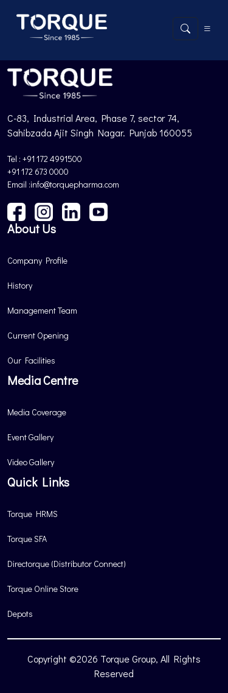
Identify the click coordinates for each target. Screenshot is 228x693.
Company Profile (37, 260)
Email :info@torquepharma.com (63, 184)
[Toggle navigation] (207, 28)
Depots (20, 613)
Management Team (42, 310)
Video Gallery (30, 462)
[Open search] (185, 28)
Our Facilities (31, 360)
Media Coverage (36, 412)
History (19, 285)
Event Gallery (30, 437)
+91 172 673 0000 (38, 171)
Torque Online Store (42, 588)
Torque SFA (27, 538)
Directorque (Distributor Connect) (66, 563)
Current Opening (38, 335)
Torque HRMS (32, 513)
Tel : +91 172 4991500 (44, 158)
